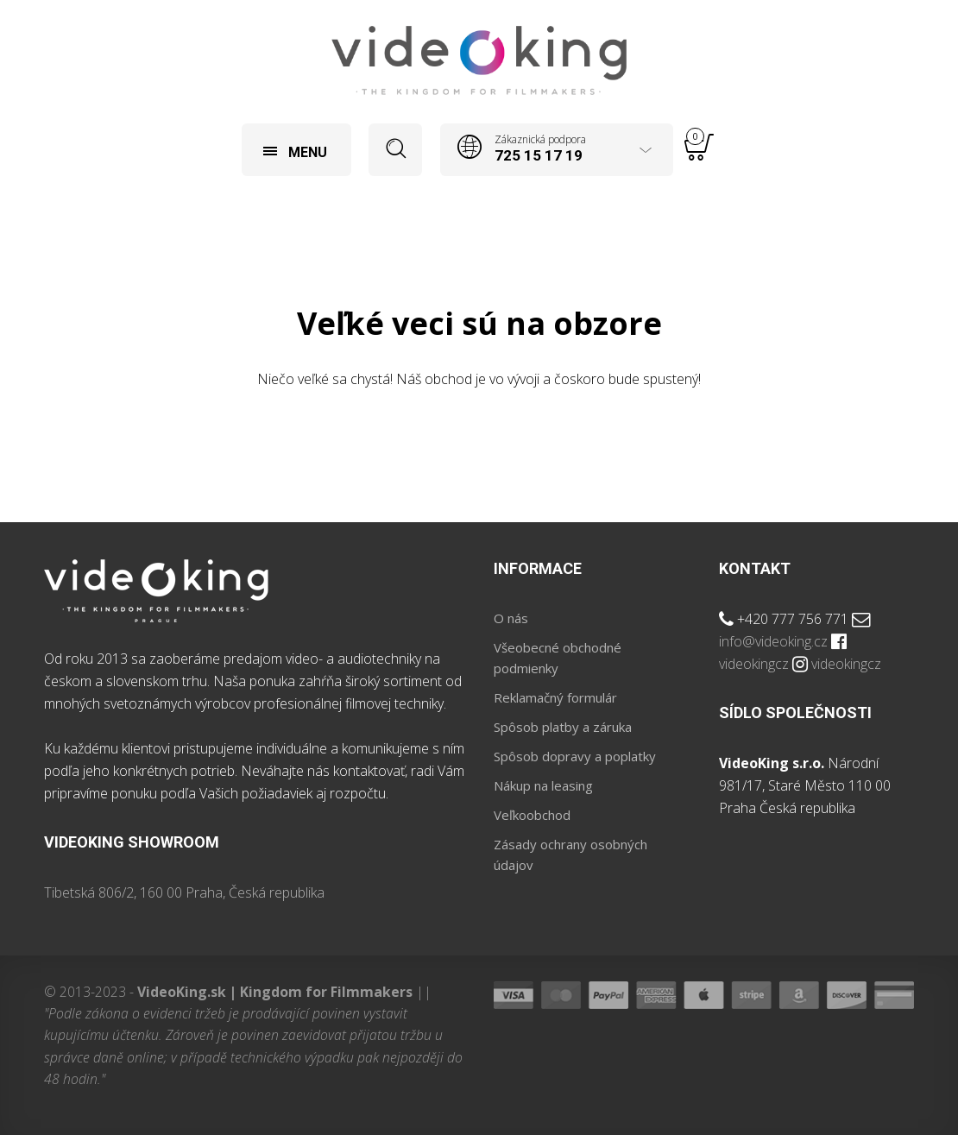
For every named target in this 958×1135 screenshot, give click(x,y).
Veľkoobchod (532, 814)
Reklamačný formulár (555, 697)
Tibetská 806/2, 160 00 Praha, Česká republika (184, 892)
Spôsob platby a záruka (563, 726)
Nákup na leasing (543, 785)
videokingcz (754, 663)
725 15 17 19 (539, 155)
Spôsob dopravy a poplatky (575, 756)
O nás (511, 618)
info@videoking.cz (773, 641)
